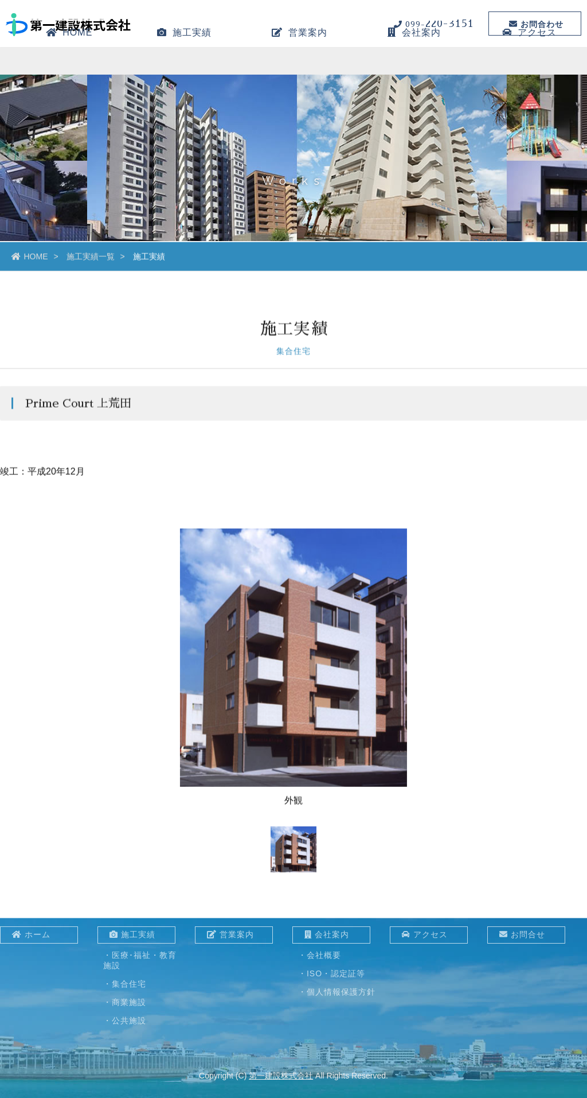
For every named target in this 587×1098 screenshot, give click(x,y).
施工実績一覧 (90, 258)
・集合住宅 (124, 983)
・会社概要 (319, 955)
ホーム (31, 934)
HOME (69, 66)
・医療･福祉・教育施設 (140, 960)
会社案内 (414, 66)
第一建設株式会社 (281, 1075)
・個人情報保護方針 (336, 991)
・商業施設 (124, 1002)
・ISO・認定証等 (331, 973)
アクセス (529, 66)
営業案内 (299, 66)
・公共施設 (124, 1020)
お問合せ (522, 934)
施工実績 (184, 66)
